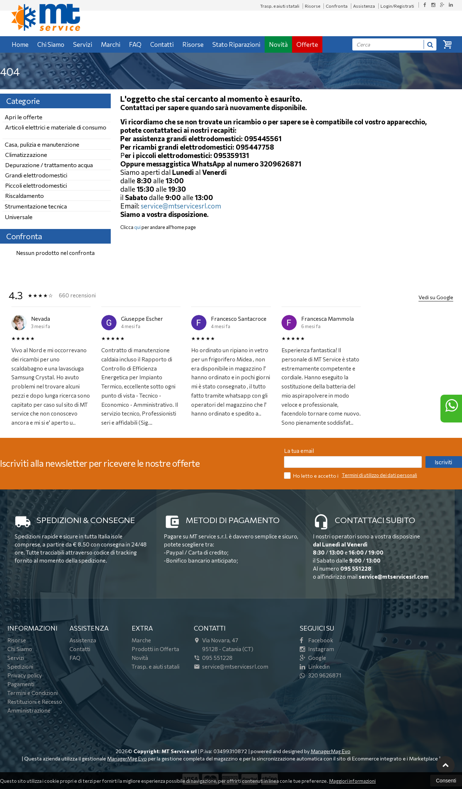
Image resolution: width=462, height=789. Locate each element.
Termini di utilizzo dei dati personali (379, 475)
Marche (141, 640)
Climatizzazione (26, 154)
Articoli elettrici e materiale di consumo (55, 127)
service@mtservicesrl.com (181, 206)
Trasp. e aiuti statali (279, 5)
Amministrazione (28, 710)
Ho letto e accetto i (312, 475)
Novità (278, 44)
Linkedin (315, 666)
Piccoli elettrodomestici (36, 185)
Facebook (316, 640)
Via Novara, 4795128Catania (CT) (223, 644)
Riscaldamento (24, 195)
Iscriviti (443, 462)
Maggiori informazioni (352, 781)
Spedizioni (20, 666)
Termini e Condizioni (32, 693)
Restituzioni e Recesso (34, 701)
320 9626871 (320, 675)
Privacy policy (24, 675)
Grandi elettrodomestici (36, 175)
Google (313, 657)
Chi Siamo (50, 44)
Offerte (307, 44)
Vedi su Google (436, 297)
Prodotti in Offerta (155, 649)
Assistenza (364, 5)
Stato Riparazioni (236, 44)
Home (20, 44)
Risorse (312, 5)
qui (137, 227)
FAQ (135, 44)
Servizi (82, 44)
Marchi (110, 44)
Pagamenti (20, 684)
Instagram (317, 649)
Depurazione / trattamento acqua (49, 164)
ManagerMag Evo (331, 751)
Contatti (162, 44)
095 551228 (355, 568)
